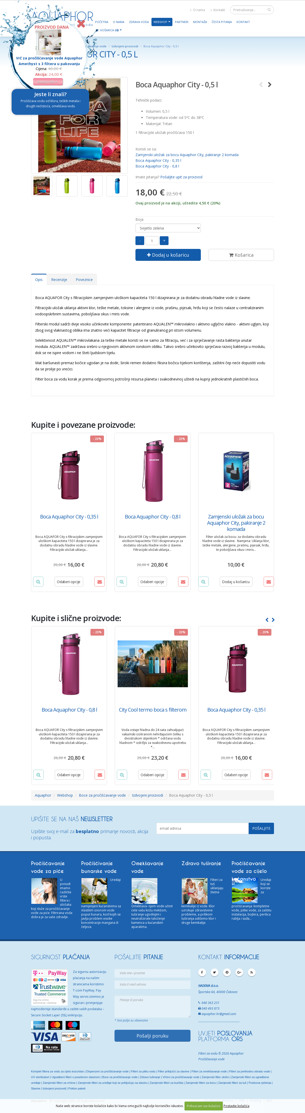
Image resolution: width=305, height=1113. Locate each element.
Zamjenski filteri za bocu (200, 1082)
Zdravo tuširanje (150, 1077)
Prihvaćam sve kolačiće (203, 1106)
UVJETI (225, 1033)
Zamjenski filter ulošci (215, 1077)
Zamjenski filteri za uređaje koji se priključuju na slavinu (113, 1082)
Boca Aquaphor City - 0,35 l (158, 160)
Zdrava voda (139, 22)
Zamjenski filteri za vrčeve (59, 1082)
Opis (39, 279)
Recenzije (59, 279)
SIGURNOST (60, 957)
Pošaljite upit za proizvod (181, 176)
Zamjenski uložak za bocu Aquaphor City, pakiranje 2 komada (187, 154)
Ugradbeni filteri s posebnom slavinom (76, 1077)
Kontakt (218, 10)
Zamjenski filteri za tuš (232, 1082)
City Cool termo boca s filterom (152, 709)
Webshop (160, 22)
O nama (197, 10)
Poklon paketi (77, 1088)
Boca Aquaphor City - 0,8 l (157, 166)
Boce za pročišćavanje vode (102, 795)
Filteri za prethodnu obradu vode (249, 1071)
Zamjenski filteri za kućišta (166, 1082)
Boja (139, 219)
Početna (101, 22)
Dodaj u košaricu (168, 255)
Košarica (241, 255)
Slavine (36, 1088)
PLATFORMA (220, 1038)
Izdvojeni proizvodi (125, 46)
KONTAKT (228, 957)
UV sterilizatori (40, 1077)
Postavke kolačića (236, 1106)
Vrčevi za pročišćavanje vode (181, 1077)
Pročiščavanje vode (211, 1059)
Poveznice (84, 279)
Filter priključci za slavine (173, 1071)
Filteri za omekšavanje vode (209, 1071)
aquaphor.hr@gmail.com (219, 1014)
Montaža (200, 22)
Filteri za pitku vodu (143, 1071)
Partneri (181, 22)
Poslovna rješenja (260, 1082)
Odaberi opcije (68, 581)
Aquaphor (43, 795)
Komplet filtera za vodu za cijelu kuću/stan (57, 1071)
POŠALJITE (139, 957)
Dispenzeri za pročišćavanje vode (107, 1071)
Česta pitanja (222, 22)
